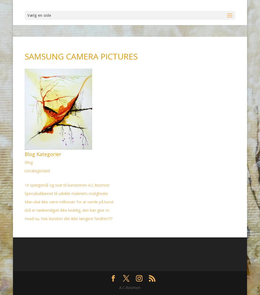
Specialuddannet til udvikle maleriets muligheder (66, 193)
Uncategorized (37, 170)
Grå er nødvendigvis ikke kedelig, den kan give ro (67, 210)
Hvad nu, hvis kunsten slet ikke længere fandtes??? (68, 218)
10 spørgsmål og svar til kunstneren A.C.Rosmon (67, 185)
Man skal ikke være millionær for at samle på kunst (69, 201)
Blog (29, 162)
